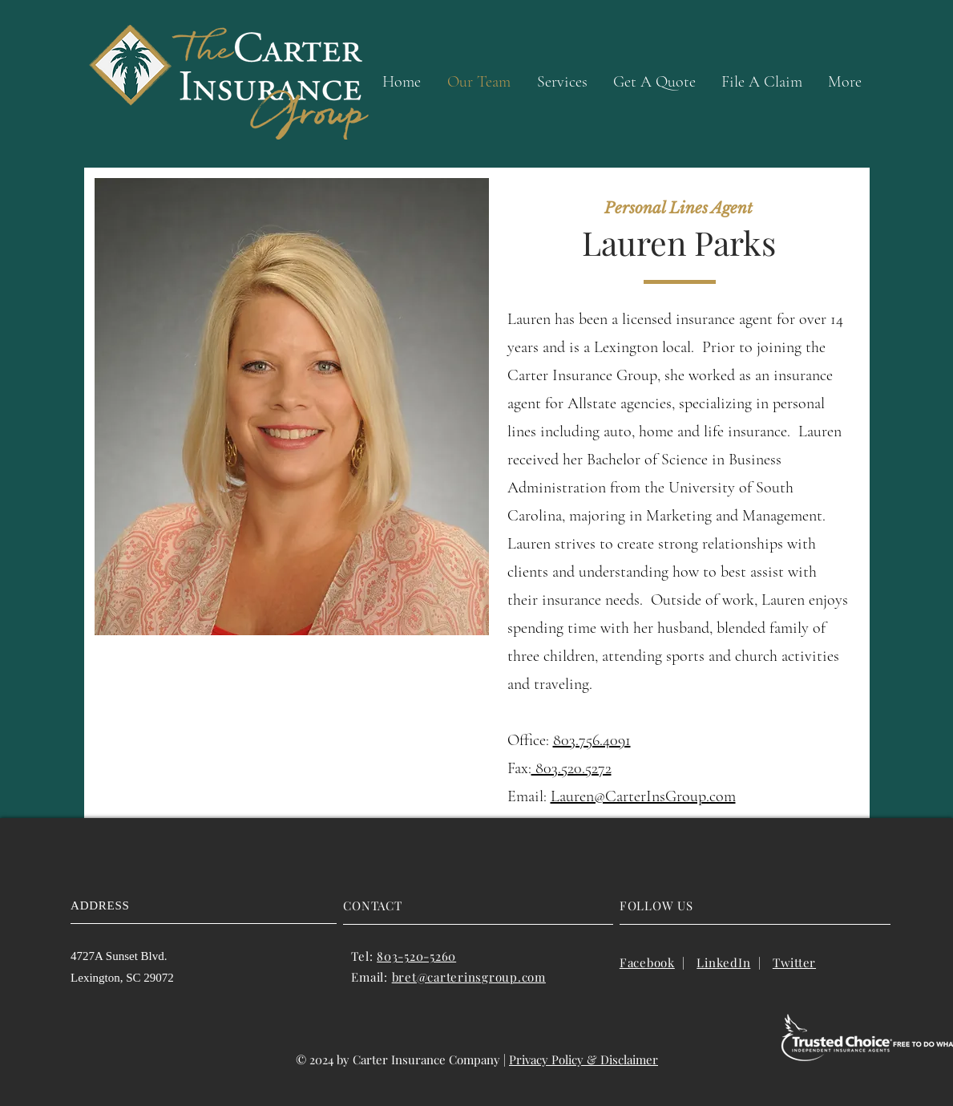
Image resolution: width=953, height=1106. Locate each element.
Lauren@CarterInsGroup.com (643, 796)
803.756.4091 (592, 740)
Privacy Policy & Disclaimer (583, 1059)
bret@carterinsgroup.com (469, 977)
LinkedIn (723, 962)
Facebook (647, 962)
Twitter (794, 962)
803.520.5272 (571, 768)
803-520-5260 (416, 956)
